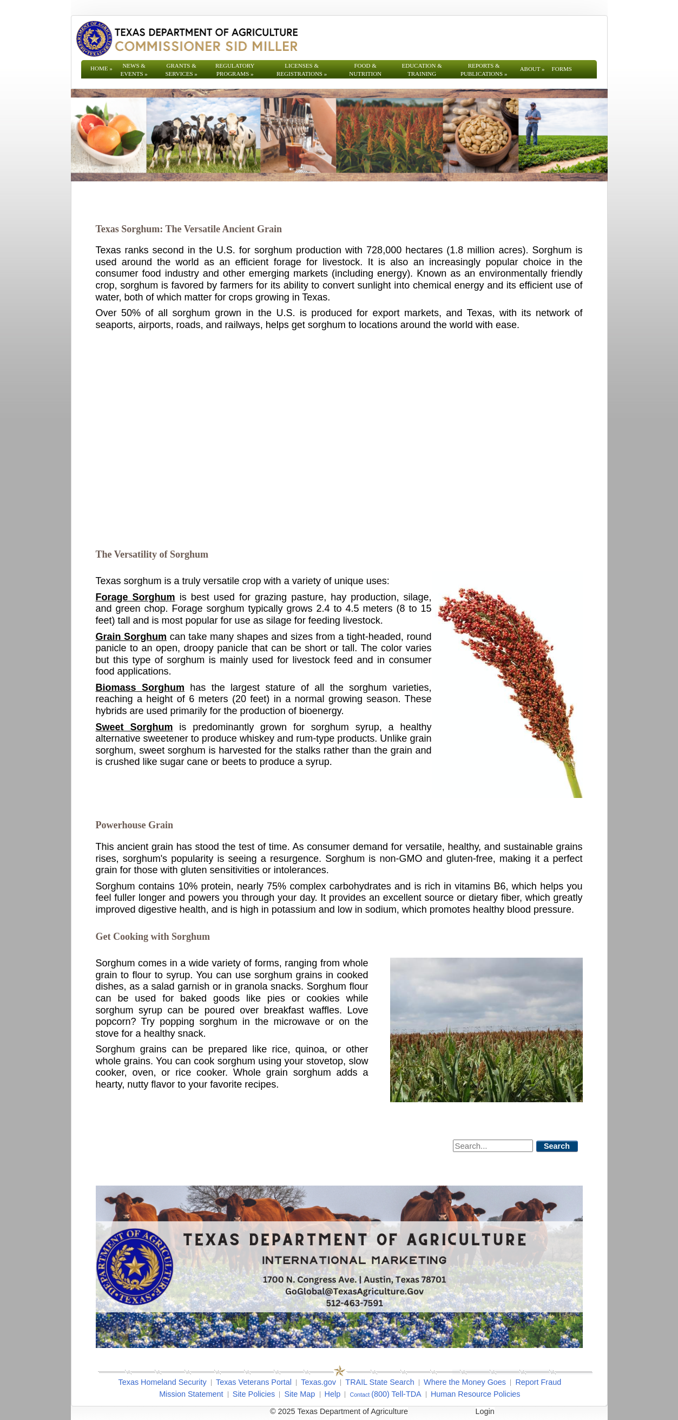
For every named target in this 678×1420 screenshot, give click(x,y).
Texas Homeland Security (163, 1382)
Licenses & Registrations (302, 69)
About (532, 69)
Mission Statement (191, 1394)
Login (485, 1411)
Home (101, 68)
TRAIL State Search (379, 1382)
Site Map (299, 1394)
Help (333, 1394)
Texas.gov (318, 1382)
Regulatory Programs (235, 69)
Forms (562, 69)
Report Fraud (538, 1382)
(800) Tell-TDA (396, 1394)
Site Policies (254, 1394)
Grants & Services (181, 69)
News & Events (133, 69)
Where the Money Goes (465, 1382)
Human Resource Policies (476, 1394)
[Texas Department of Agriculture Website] (186, 38)
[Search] (493, 1146)
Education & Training (422, 69)
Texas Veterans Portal (254, 1382)
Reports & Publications (483, 69)
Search (557, 1146)
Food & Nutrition (365, 69)
